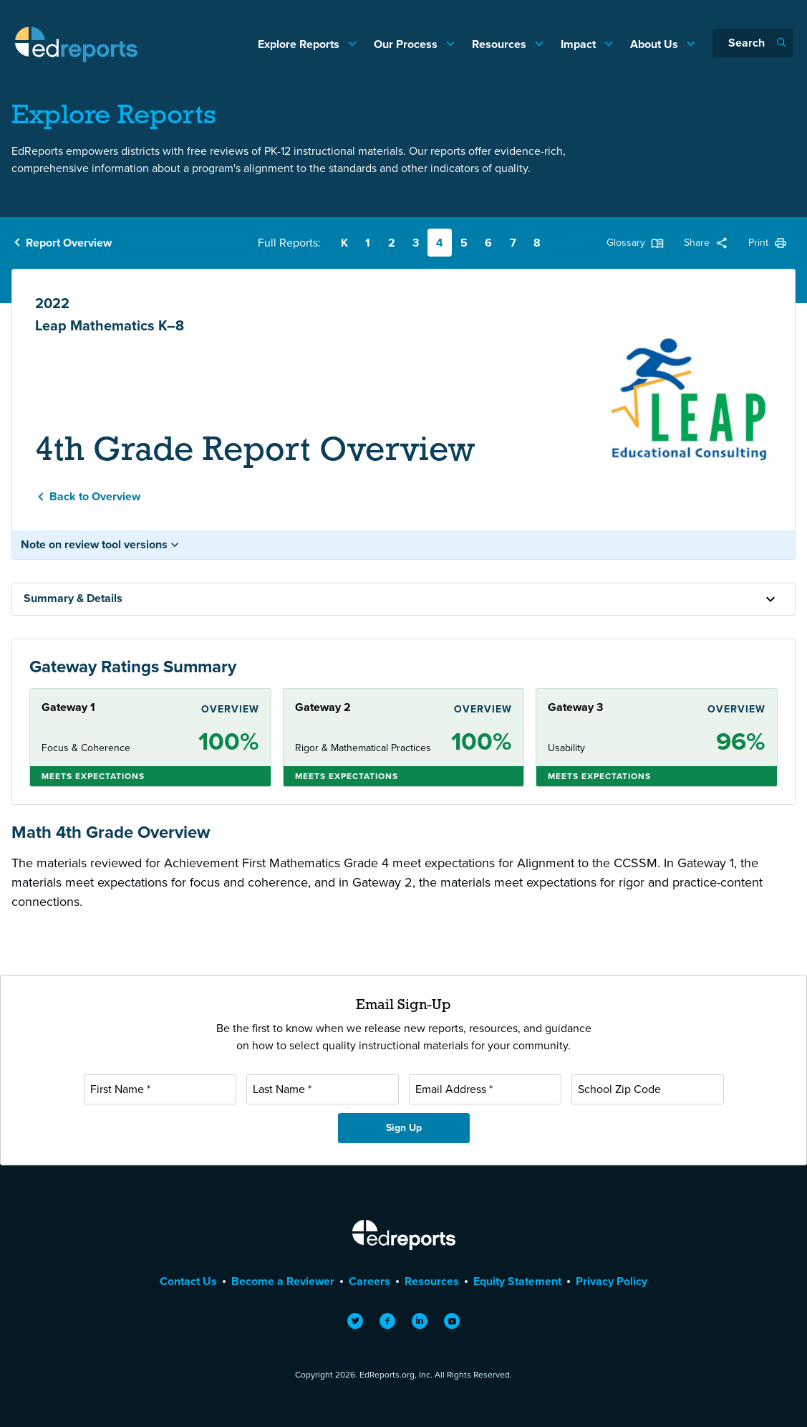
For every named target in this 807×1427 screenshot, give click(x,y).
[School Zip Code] (647, 1089)
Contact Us (188, 1281)
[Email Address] (485, 1089)
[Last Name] (322, 1089)
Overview (230, 709)
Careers (369, 1281)
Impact (580, 44)
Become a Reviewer (282, 1281)
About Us (655, 44)
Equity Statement (517, 1281)
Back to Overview (94, 496)
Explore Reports (300, 44)
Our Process (407, 44)
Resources (500, 44)
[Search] (752, 43)
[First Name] (160, 1089)
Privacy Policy (611, 1281)
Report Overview (69, 242)
